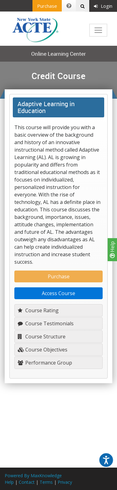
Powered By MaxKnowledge (33, 475)
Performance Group (45, 362)
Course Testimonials (46, 323)
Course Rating (38, 310)
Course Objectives (42, 349)
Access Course (58, 293)
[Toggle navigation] (98, 30)
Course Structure (42, 336)
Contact (27, 482)
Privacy (65, 482)
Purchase (47, 6)
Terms (46, 482)
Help (112, 249)
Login (103, 6)
